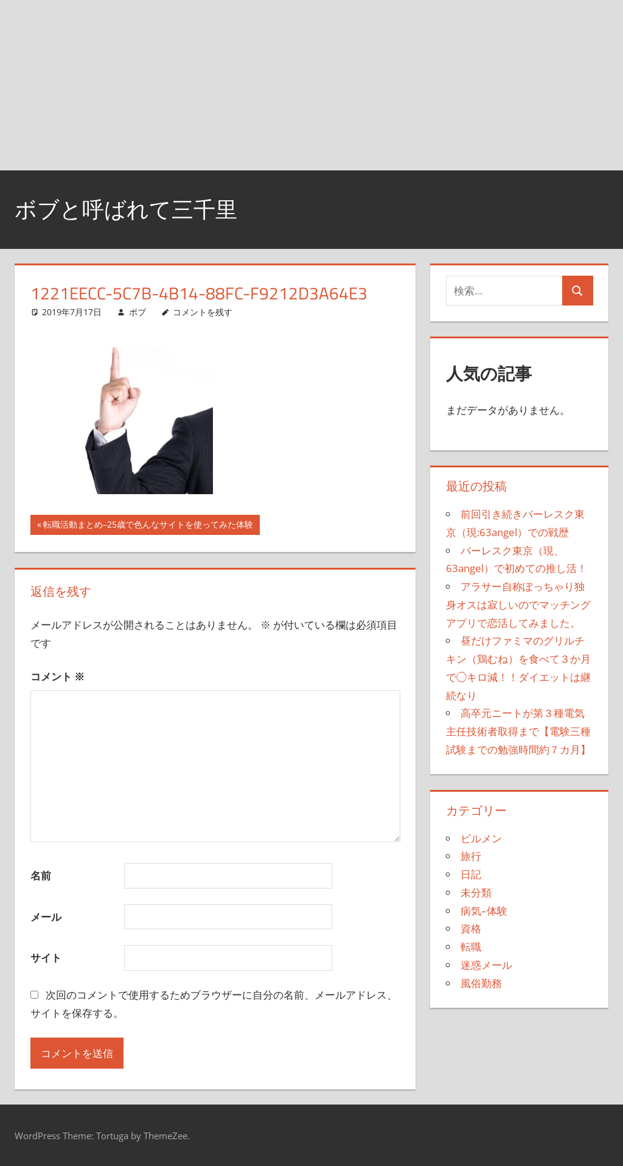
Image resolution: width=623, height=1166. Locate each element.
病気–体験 (484, 911)
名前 (40, 875)
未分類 (476, 892)
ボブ (137, 312)
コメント (57, 676)
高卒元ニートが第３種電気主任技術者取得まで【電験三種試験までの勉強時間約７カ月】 (518, 731)
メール (45, 917)
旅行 (471, 856)
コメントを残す (202, 312)
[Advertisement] (311, 85)
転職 (471, 947)
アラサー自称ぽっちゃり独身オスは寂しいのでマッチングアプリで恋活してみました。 (518, 604)
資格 (471, 928)
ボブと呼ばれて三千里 (126, 209)
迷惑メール (486, 965)
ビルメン (481, 838)
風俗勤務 (481, 983)
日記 (471, 874)
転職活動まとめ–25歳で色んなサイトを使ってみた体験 (148, 526)
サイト (45, 958)
